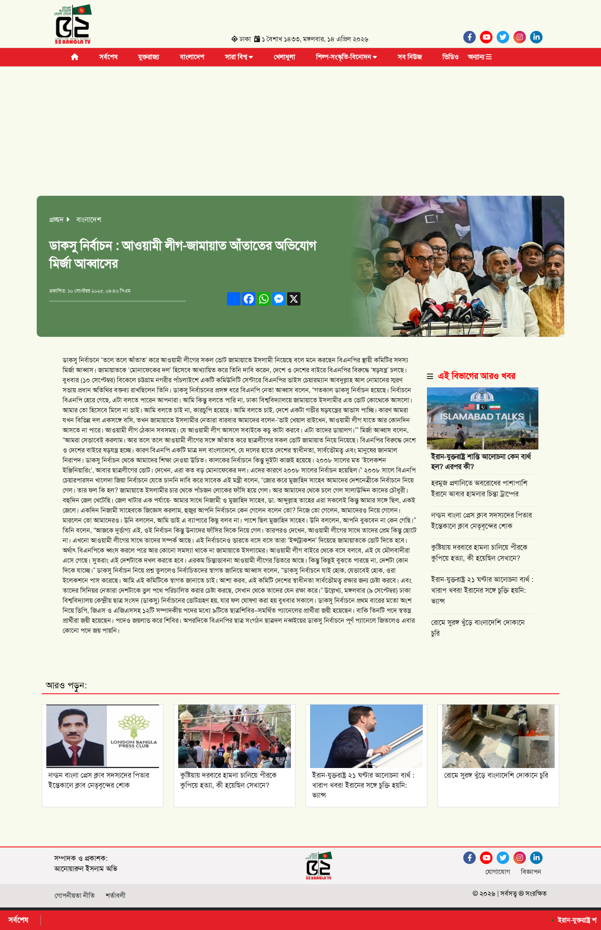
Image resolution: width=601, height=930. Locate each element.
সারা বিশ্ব (239, 57)
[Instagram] (521, 37)
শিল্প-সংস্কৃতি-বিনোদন (346, 57)
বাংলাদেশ (192, 57)
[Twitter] (505, 37)
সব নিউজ (410, 57)
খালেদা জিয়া (110, 480)
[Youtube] (488, 37)
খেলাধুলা (284, 57)
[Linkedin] (538, 37)
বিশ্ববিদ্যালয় (78, 600)
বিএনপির (274, 380)
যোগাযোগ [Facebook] (497, 871)
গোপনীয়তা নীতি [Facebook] (75, 895)
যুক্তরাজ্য (148, 57)
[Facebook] (471, 37)
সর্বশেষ (108, 57)
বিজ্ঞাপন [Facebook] (531, 871)
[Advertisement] (300, 129)
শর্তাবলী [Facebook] (116, 895)
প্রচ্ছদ (56, 219)
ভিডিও (450, 57)
